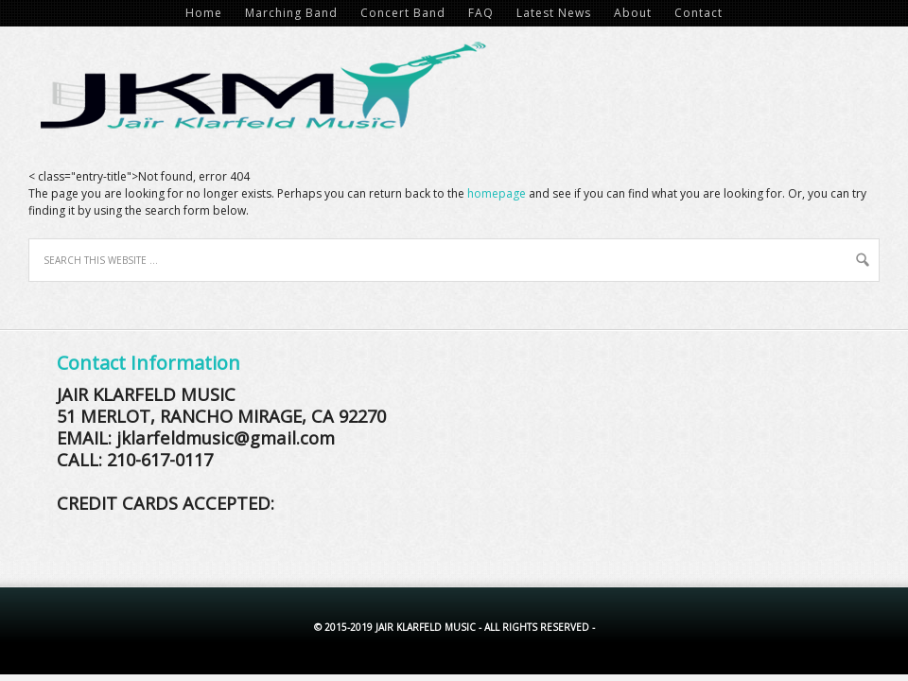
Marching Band (291, 13)
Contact (698, 13)
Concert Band (402, 13)
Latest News (553, 13)
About (633, 13)
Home (203, 13)
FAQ (481, 13)
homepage (496, 193)
